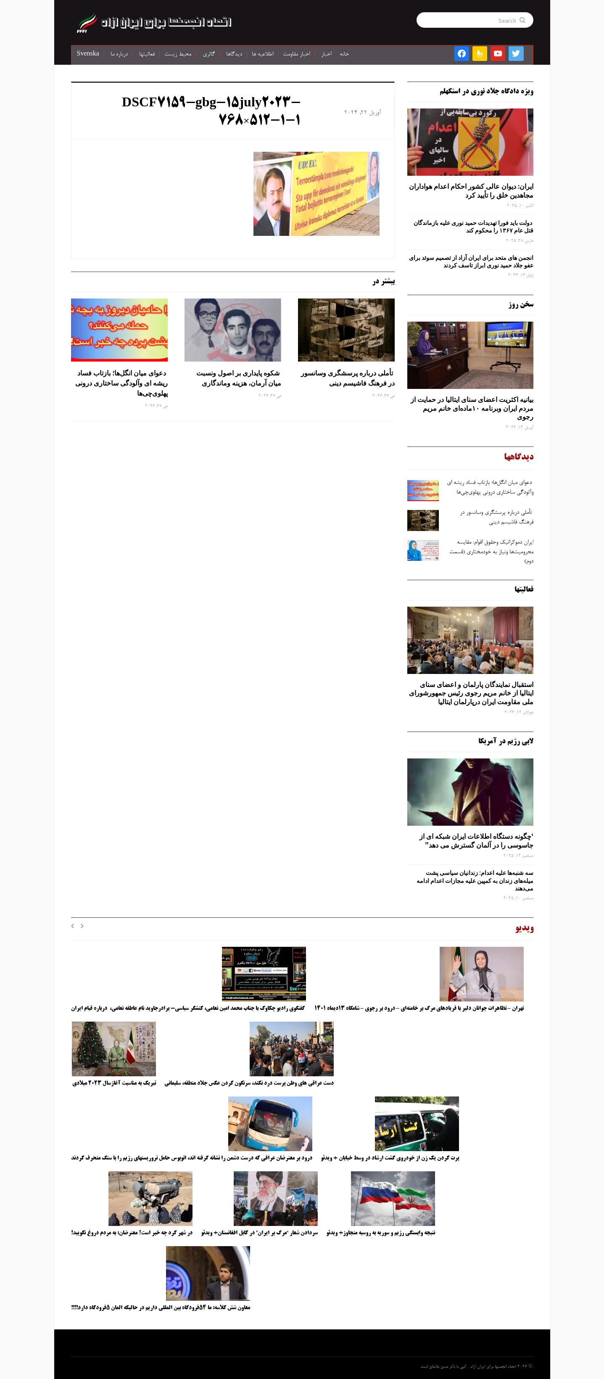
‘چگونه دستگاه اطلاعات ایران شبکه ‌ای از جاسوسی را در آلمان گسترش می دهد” (476, 840)
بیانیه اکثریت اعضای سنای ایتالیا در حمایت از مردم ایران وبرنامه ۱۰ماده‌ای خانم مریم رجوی (472, 408)
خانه (344, 54)
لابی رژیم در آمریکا (505, 741)
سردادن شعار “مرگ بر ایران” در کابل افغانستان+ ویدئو (259, 1233)
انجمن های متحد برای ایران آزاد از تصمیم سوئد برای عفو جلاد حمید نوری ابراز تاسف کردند (471, 261)
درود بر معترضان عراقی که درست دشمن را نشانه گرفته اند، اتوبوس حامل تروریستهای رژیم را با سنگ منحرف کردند (191, 1158)
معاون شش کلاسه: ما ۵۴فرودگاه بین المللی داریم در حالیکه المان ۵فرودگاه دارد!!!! (160, 1308)
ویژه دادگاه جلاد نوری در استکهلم (486, 91)
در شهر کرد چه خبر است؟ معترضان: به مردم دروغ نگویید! (132, 1233)
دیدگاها (234, 54)
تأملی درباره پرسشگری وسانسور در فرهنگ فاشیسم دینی (348, 378)
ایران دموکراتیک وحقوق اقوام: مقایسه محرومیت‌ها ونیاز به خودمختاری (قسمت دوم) (491, 552)
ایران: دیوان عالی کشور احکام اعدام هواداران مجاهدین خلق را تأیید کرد (471, 190)
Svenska (88, 54)
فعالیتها (147, 54)
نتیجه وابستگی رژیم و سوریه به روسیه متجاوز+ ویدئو (380, 1233)
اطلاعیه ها (262, 54)
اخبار (326, 54)
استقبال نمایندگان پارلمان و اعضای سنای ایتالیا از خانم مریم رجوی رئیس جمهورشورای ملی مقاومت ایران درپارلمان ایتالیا (471, 693)
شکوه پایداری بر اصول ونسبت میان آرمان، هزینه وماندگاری (238, 378)
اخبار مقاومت (296, 54)
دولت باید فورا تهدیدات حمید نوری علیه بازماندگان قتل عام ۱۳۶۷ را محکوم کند (473, 226)
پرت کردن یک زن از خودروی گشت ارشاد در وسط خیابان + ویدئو (390, 1158)
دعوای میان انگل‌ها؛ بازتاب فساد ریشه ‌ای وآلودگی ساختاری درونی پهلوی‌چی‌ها (121, 383)
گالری (209, 54)
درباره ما (119, 54)
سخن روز (520, 305)
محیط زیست (177, 54)
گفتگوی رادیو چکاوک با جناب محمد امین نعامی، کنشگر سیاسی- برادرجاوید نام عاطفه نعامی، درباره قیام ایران (188, 1009)
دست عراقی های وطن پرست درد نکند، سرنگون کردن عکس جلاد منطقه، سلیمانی (249, 1083)
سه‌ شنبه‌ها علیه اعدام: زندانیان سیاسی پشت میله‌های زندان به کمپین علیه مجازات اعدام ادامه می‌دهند (475, 880)
